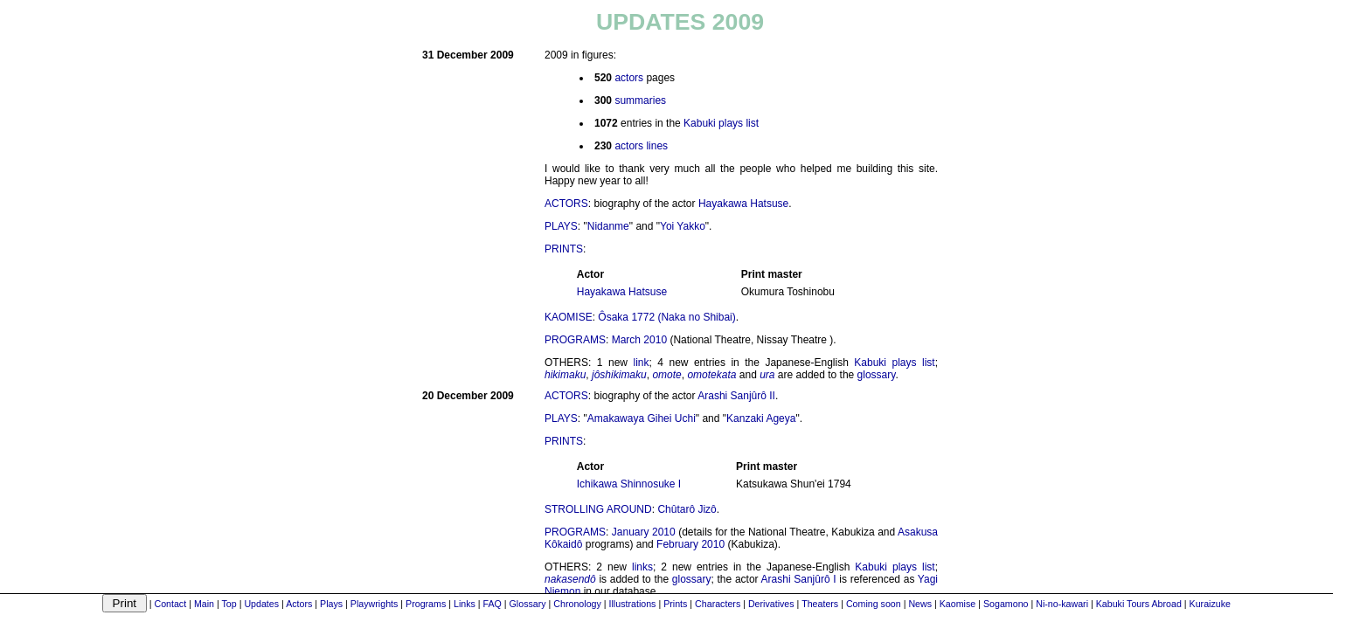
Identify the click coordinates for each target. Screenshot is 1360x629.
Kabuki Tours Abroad (1139, 603)
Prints (675, 603)
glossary (876, 375)
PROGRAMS (575, 340)
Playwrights (374, 603)
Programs (426, 603)
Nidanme (608, 226)
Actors (299, 603)
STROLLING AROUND (598, 509)
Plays (331, 603)
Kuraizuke (1210, 603)
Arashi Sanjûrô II (736, 396)
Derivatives (771, 603)
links (642, 567)
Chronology (577, 603)
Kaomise (957, 603)
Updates (261, 603)
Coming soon (873, 603)
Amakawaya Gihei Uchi (641, 418)
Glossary (528, 603)
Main (204, 603)
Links (464, 603)
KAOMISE (569, 317)
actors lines (641, 146)
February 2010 (690, 544)
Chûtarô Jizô (686, 509)
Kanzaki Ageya (760, 418)
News (920, 603)
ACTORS (566, 203)
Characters (717, 603)
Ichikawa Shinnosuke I (629, 484)
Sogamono (1006, 603)
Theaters (819, 603)
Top (228, 603)
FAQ (492, 603)
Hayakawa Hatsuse (743, 203)
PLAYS (561, 226)
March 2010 (639, 340)
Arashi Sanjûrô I (798, 579)
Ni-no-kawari (1062, 603)
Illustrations (632, 603)
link (641, 362)
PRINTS (564, 249)
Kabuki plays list (721, 123)
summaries (640, 100)
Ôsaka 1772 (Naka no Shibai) (666, 317)
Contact (170, 603)
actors (628, 78)
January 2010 (644, 532)
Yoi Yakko (682, 226)
